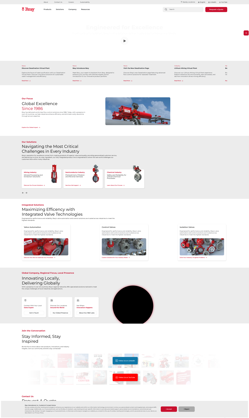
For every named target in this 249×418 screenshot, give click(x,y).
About (46, 2)
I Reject (186, 409)
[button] (23, 193)
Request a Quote (216, 9)
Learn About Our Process (114, 185)
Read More (25, 80)
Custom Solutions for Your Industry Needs (115, 257)
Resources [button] (85, 9)
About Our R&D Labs (86, 313)
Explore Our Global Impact (30, 127)
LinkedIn (212, 2)
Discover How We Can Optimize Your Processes (38, 257)
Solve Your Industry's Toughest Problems (192, 257)
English (202, 2)
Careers (71, 2)
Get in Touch (34, 313)
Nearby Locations (188, 2)
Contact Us (58, 2)
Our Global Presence (60, 313)
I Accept (169, 409)
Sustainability (85, 2)
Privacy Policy (39, 413)
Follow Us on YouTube (125, 377)
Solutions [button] (60, 9)
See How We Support (72, 185)
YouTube (223, 2)
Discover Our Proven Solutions (33, 185)
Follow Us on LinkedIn (125, 360)
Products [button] (47, 9)
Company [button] (72, 9)
